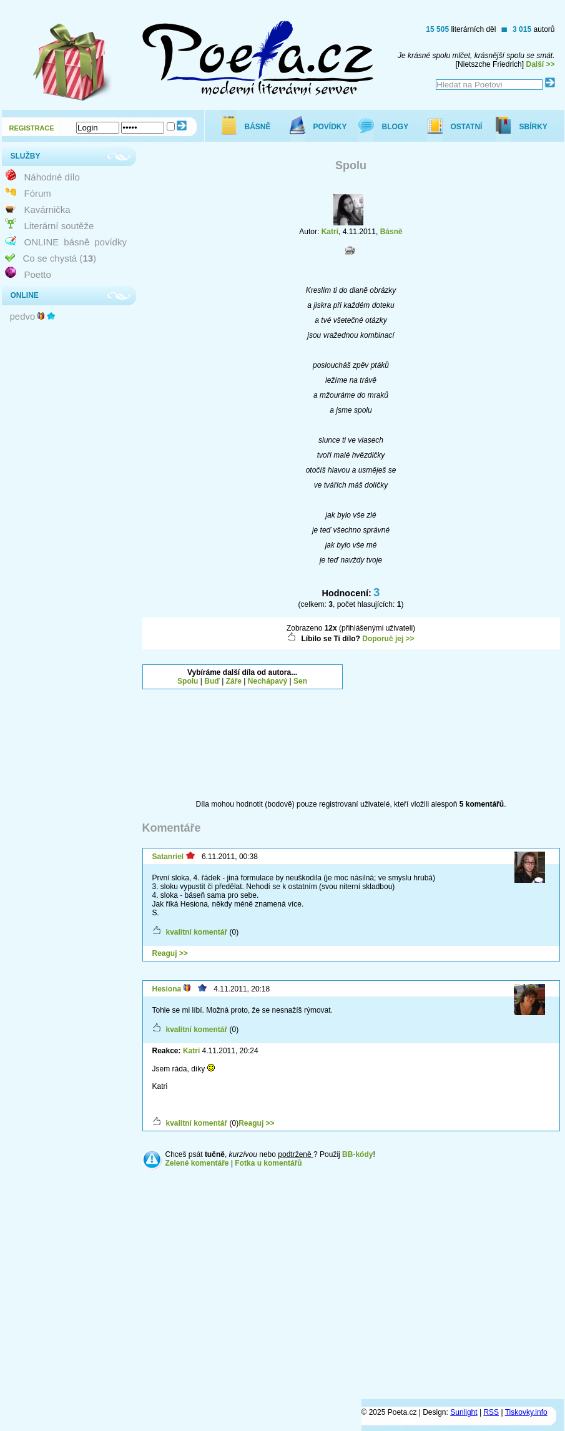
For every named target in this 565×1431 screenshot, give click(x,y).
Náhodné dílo (52, 177)
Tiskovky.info (526, 1412)
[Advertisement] (426, 726)
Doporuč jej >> (388, 638)
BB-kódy (357, 1154)
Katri (330, 231)
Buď (212, 681)
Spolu (187, 681)
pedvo (23, 316)
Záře (234, 681)
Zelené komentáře (197, 1163)
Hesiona (167, 989)
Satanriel (168, 856)
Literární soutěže (59, 225)
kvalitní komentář (197, 932)
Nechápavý (267, 681)
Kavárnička (47, 209)
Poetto (37, 274)
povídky (110, 242)
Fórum (37, 193)
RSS (491, 1412)
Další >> (540, 64)
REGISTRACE (31, 128)
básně (76, 242)
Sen (300, 681)
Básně (391, 231)
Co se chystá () (60, 258)
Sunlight (463, 1412)
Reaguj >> (170, 953)
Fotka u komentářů (268, 1163)
